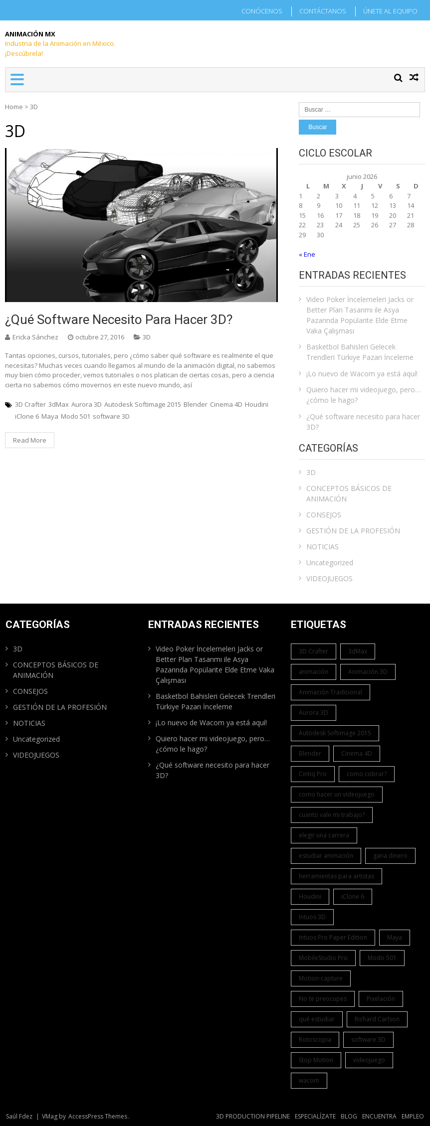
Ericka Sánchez (35, 336)
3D (147, 336)
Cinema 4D (226, 404)
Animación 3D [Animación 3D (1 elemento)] (368, 671)
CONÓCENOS (261, 10)
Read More (29, 440)
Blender (196, 404)
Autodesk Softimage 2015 (142, 404)
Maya (49, 416)
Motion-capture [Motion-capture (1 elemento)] (321, 978)
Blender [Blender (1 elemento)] (310, 753)
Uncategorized (329, 562)
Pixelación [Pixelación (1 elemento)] (381, 998)
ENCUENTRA (379, 1116)
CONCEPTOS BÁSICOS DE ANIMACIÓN (349, 493)
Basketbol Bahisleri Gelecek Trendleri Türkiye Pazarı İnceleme (360, 352)
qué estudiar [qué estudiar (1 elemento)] (317, 1019)
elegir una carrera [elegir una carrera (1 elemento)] (324, 835)
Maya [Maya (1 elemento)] (394, 937)
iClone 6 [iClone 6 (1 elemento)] (352, 896)
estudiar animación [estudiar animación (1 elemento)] (326, 855)
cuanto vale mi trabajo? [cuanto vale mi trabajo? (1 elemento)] (332, 814)
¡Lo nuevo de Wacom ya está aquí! (362, 373)
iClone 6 (27, 416)
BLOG (349, 1116)
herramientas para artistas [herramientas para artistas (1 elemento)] (336, 876)
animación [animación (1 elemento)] (313, 671)
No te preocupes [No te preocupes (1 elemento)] (323, 998)
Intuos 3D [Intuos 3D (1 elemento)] (312, 917)
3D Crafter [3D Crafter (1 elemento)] (313, 651)
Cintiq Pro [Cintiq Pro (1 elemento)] (313, 774)
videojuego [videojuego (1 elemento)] (369, 1060)
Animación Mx (30, 33)
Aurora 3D (86, 404)
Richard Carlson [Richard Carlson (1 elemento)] (377, 1019)
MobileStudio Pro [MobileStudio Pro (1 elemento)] (323, 958)
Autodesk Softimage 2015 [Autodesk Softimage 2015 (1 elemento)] (335, 733)
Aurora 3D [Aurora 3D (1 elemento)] (313, 712)
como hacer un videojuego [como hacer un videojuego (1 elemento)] (337, 794)
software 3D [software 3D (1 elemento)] (368, 1039)
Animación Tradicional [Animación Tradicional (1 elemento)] (330, 692)
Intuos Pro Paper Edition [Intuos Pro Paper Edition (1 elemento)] (333, 937)
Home (14, 106)
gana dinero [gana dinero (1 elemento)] (390, 855)
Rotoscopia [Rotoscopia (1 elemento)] (315, 1039)
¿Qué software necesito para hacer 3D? (118, 319)
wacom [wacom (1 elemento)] (309, 1080)
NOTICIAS (322, 546)
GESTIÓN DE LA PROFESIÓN (353, 530)
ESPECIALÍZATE (315, 1116)
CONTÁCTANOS (322, 10)
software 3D (111, 416)
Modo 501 (75, 416)
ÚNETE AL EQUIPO (390, 10)
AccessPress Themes (97, 1116)
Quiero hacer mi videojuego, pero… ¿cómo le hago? (363, 395)
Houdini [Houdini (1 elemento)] (310, 896)
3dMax (58, 404)
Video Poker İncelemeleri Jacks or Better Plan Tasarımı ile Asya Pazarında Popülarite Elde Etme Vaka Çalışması (360, 315)
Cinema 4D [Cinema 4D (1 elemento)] (356, 753)
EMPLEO (413, 1116)
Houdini (256, 404)
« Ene (307, 254)
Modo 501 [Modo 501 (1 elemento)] (382, 958)
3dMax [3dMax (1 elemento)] (357, 651)
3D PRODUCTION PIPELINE (253, 1116)
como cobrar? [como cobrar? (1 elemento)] (367, 774)
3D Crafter (30, 404)
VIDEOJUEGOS (329, 578)
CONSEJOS (323, 514)
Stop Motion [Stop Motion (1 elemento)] (316, 1060)
